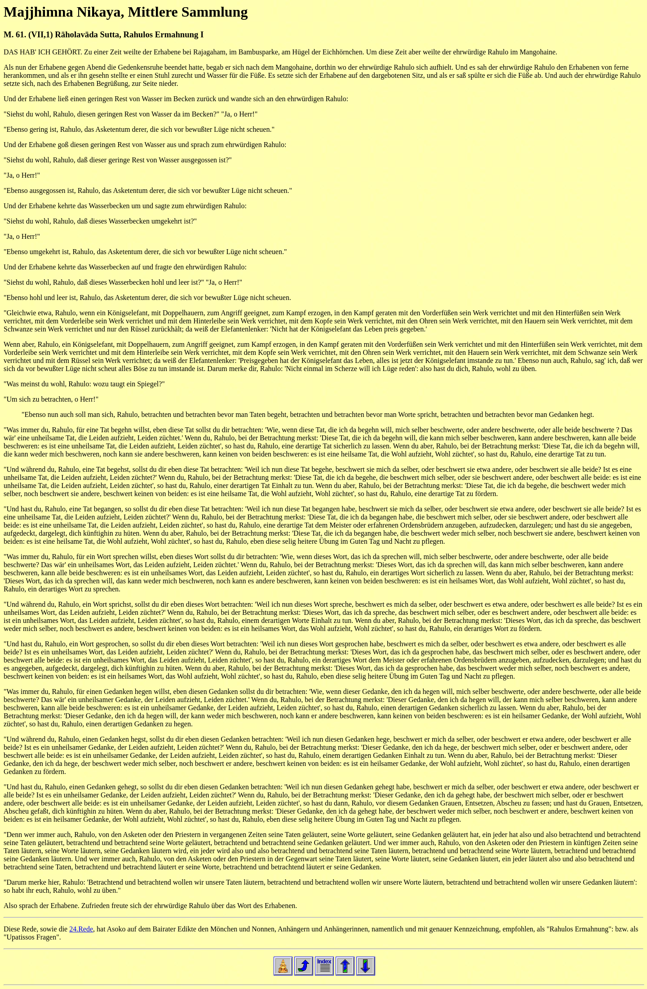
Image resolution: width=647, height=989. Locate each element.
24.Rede (81, 929)
